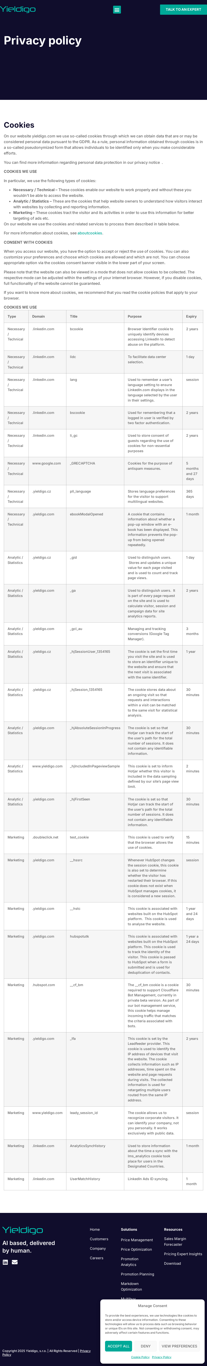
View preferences (179, 1346)
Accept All (118, 1346)
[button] (117, 10)
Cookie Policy (140, 1357)
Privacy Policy (161, 1357)
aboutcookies (90, 233)
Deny (146, 1346)
